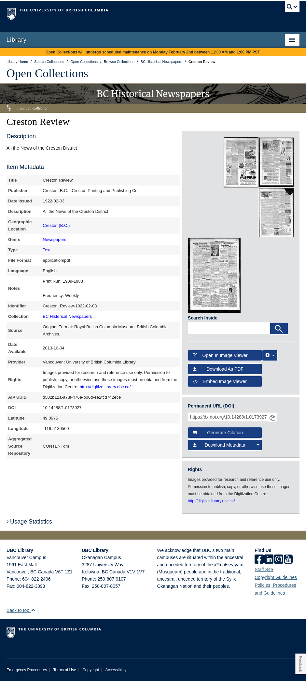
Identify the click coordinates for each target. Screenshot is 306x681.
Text (46, 249)
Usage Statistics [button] (29, 521)
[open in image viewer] (205, 162)
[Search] (279, 328)
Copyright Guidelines (276, 577)
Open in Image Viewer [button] (220, 355)
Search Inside (202, 317)
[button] (33, 610)
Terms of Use (64, 670)
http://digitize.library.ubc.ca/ (105, 386)
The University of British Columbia (131, 13)
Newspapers (54, 239)
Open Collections (47, 73)
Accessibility (115, 670)
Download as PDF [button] (218, 369)
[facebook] (259, 560)
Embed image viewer (220, 381)
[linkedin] (268, 560)
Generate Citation (218, 432)
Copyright (90, 670)
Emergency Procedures (27, 670)
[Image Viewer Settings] (270, 355)
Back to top (21, 610)
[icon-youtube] (288, 560)
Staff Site (264, 569)
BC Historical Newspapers (67, 316)
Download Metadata (226, 445)
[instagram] (278, 560)
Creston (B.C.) (56, 225)
